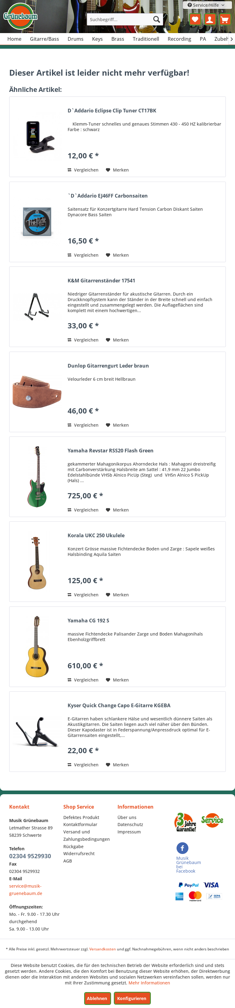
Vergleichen (83, 170)
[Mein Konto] (210, 19)
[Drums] (75, 39)
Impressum (129, 832)
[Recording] (179, 39)
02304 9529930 (30, 856)
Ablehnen (97, 998)
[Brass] (118, 39)
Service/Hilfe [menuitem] (204, 5)
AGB (67, 861)
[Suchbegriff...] (125, 19)
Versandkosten (102, 949)
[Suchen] (156, 19)
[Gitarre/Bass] (44, 39)
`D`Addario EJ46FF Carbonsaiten (108, 196)
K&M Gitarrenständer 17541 (101, 280)
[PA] (203, 39)
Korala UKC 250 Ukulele (96, 535)
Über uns (127, 817)
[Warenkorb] (225, 19)
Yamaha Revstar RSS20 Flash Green (111, 450)
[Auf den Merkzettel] (117, 170)
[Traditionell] (146, 39)
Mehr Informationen (149, 983)
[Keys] (97, 39)
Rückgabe (73, 846)
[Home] (14, 39)
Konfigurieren (131, 998)
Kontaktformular (80, 824)
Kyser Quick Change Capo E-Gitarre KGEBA (119, 705)
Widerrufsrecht (79, 853)
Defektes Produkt (81, 817)
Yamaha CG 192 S (88, 620)
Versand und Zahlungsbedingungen (86, 835)
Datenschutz (130, 824)
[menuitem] (125, 19)
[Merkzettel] (195, 19)
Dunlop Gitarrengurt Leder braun (108, 366)
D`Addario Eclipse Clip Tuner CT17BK (112, 111)
